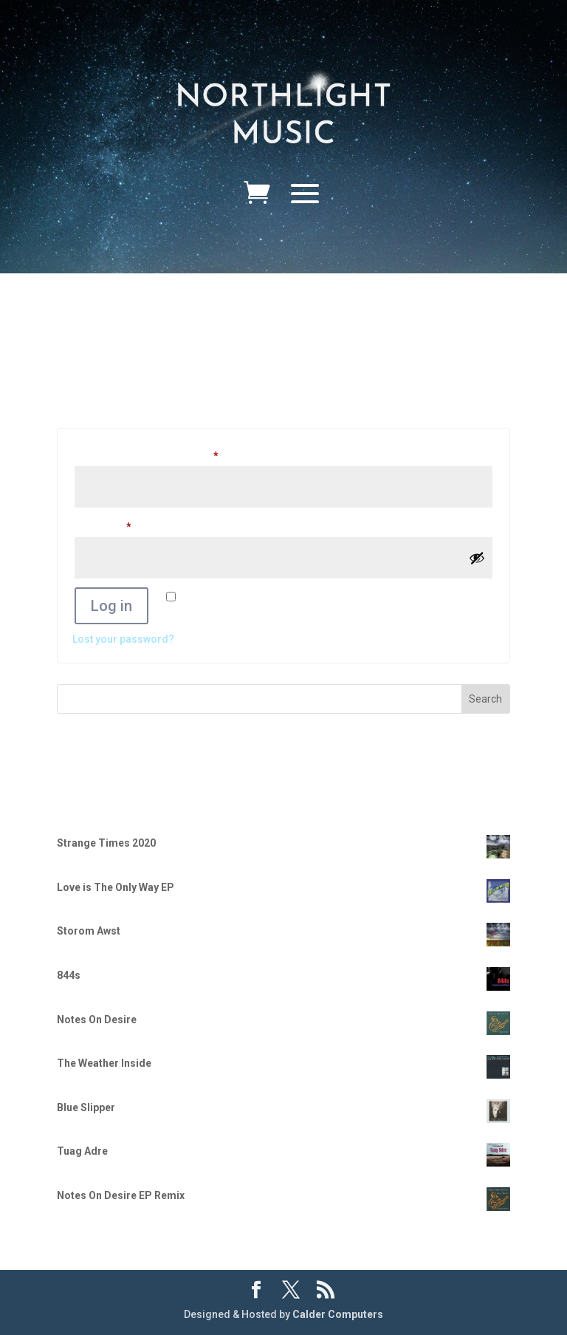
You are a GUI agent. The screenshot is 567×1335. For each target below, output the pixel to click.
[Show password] (477, 558)
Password (125, 524)
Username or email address (169, 453)
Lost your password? (123, 639)
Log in (111, 606)
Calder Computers (337, 1314)
